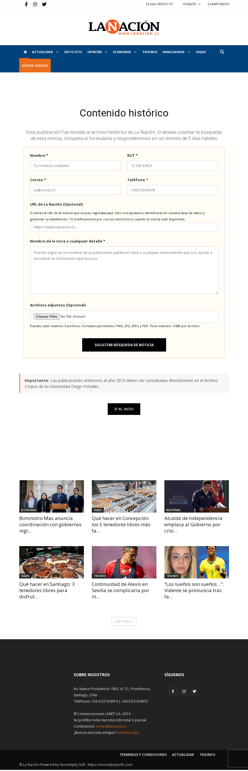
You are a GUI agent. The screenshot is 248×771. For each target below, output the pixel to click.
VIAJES (201, 52)
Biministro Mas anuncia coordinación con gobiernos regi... (50, 525)
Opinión (97, 52)
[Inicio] (24, 52)
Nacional (173, 511)
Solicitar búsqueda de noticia (124, 346)
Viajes (98, 511)
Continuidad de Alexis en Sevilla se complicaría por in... (120, 591)
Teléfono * (137, 180)
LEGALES (192, 4)
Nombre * (39, 156)
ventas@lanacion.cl (111, 727)
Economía (124, 52)
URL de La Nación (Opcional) (56, 205)
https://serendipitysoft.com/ (110, 765)
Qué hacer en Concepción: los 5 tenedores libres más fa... (121, 525)
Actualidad (45, 52)
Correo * (38, 180)
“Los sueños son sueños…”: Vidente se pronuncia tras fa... (194, 591)
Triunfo (149, 52)
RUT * (132, 156)
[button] (222, 52)
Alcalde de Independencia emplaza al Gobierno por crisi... (193, 525)
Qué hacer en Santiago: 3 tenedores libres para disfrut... (47, 591)
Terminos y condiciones (143, 755)
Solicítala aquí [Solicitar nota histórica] (127, 733)
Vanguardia (176, 52)
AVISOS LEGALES (35, 65)
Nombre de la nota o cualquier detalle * (67, 242)
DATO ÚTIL (73, 52)
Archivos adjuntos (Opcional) (58, 306)
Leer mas (124, 622)
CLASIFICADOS (218, 4)
